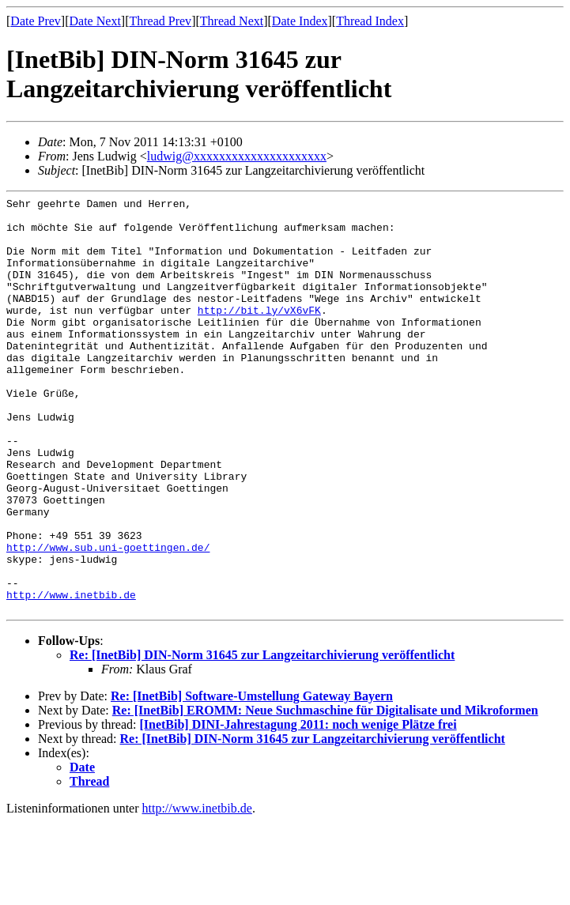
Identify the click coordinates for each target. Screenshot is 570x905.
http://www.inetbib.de (71, 675)
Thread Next (231, 21)
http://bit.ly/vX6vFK (259, 333)
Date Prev (35, 21)
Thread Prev (160, 21)
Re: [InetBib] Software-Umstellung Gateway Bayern (252, 779)
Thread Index (370, 21)
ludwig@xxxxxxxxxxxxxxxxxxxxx (237, 156)
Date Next (95, 21)
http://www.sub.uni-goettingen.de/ (108, 618)
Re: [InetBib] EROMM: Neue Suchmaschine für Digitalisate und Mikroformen (325, 793)
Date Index (300, 21)
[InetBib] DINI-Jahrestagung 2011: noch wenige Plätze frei (297, 807)
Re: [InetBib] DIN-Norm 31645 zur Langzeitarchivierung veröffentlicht (262, 738)
